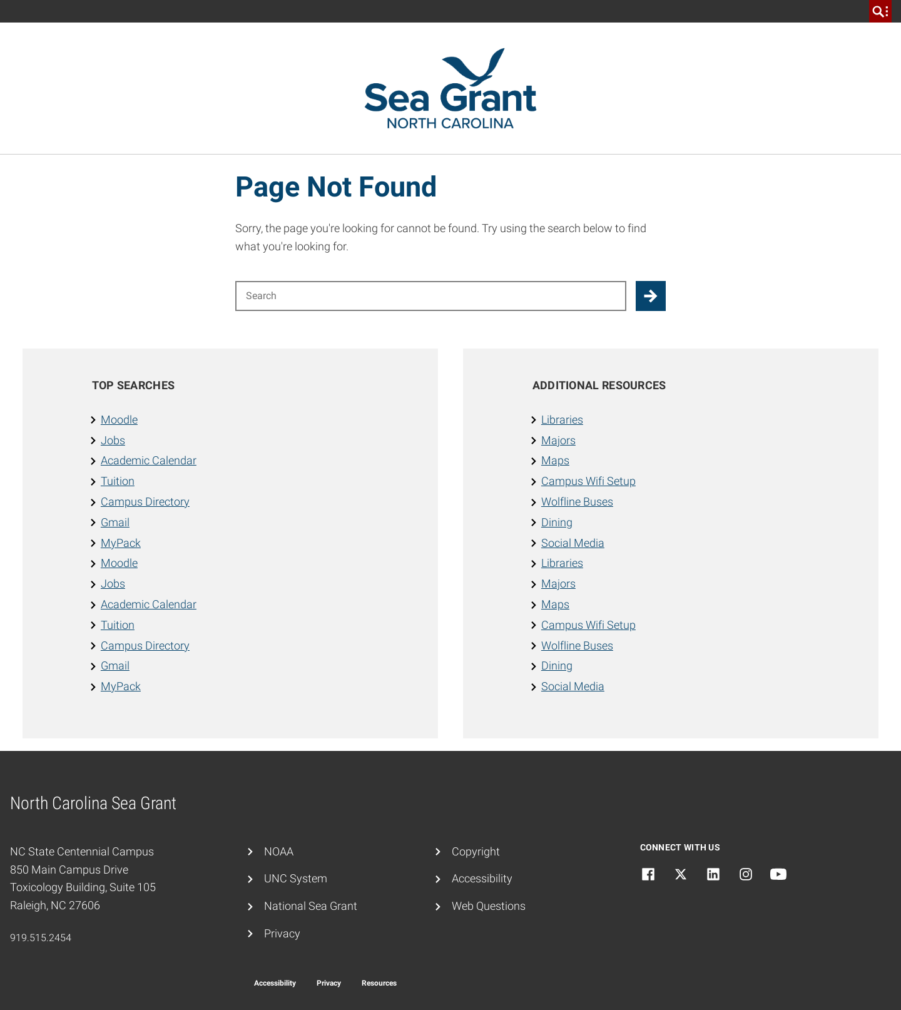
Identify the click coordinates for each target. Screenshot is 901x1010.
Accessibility (482, 878)
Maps (555, 460)
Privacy (282, 933)
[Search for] (430, 296)
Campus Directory (145, 501)
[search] (880, 11)
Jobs (113, 440)
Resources (379, 983)
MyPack (121, 542)
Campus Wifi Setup (588, 480)
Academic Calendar (148, 460)
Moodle (119, 419)
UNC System (295, 878)
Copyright (476, 851)
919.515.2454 (40, 938)
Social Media (572, 542)
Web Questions (489, 905)
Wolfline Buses (577, 501)
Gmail (115, 522)
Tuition (118, 480)
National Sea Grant (310, 905)
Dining (557, 522)
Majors (558, 440)
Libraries (562, 419)
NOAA (278, 851)
